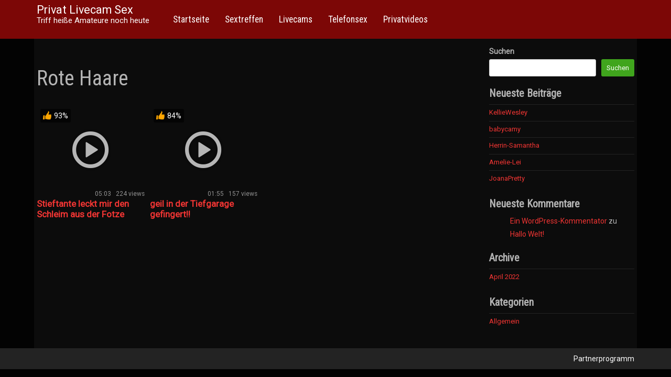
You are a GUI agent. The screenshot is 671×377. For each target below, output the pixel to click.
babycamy (505, 129)
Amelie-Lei (505, 162)
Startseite (191, 19)
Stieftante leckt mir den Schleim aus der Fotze (83, 208)
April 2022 (504, 277)
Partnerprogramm (603, 358)
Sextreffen (244, 19)
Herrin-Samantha (514, 145)
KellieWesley (508, 112)
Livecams (295, 19)
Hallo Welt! (527, 234)
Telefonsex (347, 19)
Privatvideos (405, 19)
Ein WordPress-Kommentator (558, 221)
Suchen (501, 51)
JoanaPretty (507, 178)
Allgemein (504, 321)
